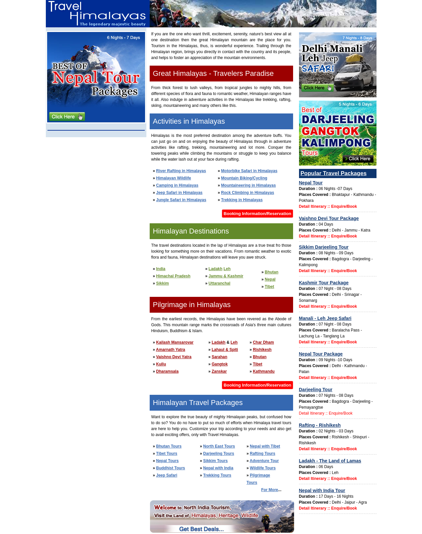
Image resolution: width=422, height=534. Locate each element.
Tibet (269, 286)
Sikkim (162, 283)
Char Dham (263, 342)
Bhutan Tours (169, 446)
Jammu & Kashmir (226, 276)
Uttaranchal (219, 283)
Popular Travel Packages (334, 173)
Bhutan (271, 272)
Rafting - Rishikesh (320, 425)
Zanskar (219, 371)
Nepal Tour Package (321, 354)
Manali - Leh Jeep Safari (325, 318)
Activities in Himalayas (189, 121)
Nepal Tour (311, 182)
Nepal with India (218, 468)
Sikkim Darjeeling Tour (324, 247)
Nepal (270, 279)
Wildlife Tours (263, 468)
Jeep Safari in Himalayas (179, 192)
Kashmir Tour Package (324, 282)
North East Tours (219, 446)
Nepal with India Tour (322, 490)
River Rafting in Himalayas (181, 171)
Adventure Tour (264, 460)
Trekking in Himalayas (242, 200)
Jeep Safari (166, 475)
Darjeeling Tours (218, 453)
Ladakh (216, 269)
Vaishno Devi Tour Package (329, 218)
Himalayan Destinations (191, 231)
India (161, 269)
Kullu (161, 364)
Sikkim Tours (215, 460)
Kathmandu (264, 371)
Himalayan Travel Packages (198, 402)
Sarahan (219, 357)
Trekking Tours (217, 475)
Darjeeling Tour (316, 389)
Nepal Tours (167, 460)
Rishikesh (262, 349)
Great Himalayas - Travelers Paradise (213, 73)
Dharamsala (167, 371)
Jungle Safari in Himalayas (181, 200)
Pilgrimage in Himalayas (192, 304)
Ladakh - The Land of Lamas (330, 460)
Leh (227, 269)
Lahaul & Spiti (225, 349)
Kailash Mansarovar (175, 342)
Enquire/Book (344, 206)
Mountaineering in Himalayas (248, 185)
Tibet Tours (166, 453)
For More (269, 489)
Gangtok (220, 364)
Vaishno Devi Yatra (174, 357)
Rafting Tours (262, 453)
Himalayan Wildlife (173, 178)
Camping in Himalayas (177, 185)
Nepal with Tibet (265, 446)
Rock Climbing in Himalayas (247, 192)
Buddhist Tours (170, 468)
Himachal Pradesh (173, 276)
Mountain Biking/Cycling (244, 178)
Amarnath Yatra (170, 349)
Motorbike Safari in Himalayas (249, 171)
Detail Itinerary (312, 206)
